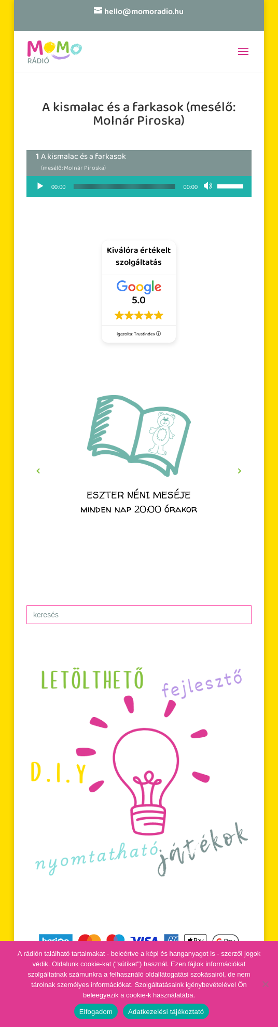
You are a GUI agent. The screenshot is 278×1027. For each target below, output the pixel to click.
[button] (139, 471)
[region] (139, 471)
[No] (265, 984)
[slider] (124, 186)
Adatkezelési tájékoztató (166, 1012)
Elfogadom (96, 1012)
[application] (139, 186)
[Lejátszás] (40, 186)
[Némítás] (209, 186)
